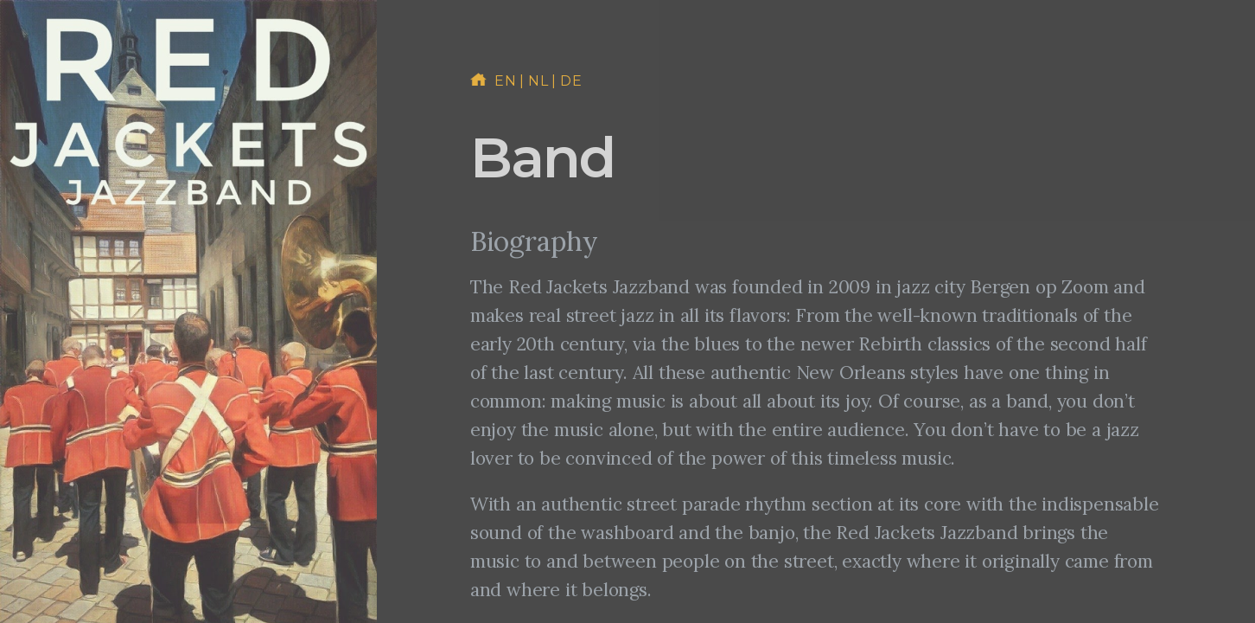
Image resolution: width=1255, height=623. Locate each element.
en (505, 81)
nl (538, 81)
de (571, 81)
